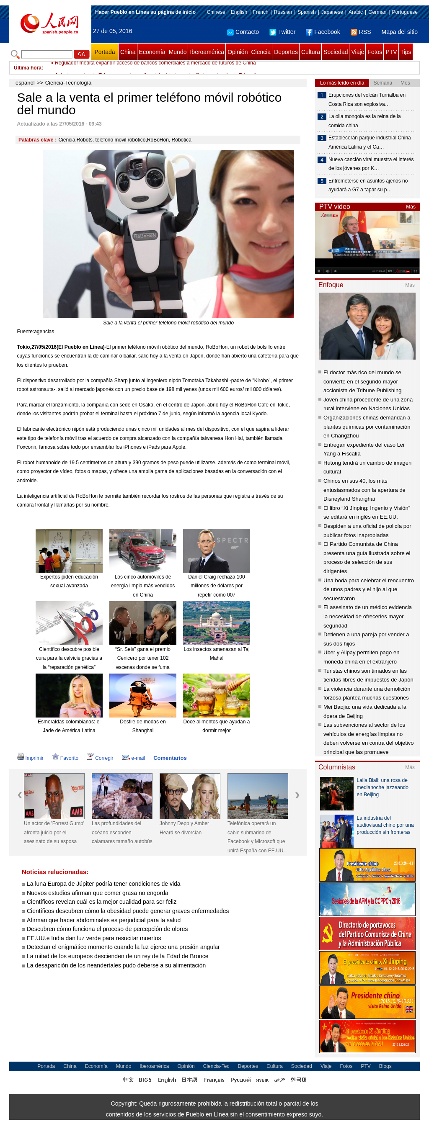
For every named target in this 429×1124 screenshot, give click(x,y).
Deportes (286, 52)
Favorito (65, 758)
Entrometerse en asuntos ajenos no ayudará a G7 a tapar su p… (368, 185)
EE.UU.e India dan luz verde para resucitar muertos (94, 938)
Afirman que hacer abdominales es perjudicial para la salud (104, 920)
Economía (152, 52)
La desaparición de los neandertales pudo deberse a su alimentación (116, 965)
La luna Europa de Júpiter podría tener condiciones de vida (104, 883)
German (377, 12)
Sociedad (335, 52)
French (260, 12)
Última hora (27, 68)
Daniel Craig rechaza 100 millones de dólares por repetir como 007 (216, 586)
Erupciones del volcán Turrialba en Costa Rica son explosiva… (367, 99)
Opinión (237, 52)
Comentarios (169, 758)
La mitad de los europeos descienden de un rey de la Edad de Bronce (118, 956)
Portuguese (405, 12)
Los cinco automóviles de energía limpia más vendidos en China (143, 586)
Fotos (374, 52)
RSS (361, 31)
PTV (391, 52)
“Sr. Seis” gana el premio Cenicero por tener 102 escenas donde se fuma (143, 658)
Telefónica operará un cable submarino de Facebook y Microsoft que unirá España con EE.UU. (256, 837)
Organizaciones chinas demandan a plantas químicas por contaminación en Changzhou (366, 426)
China (128, 52)
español (25, 83)
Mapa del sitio (400, 31)
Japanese (332, 12)
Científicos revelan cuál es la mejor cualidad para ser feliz (101, 901)
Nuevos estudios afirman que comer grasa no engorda (97, 893)
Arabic (356, 12)
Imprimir (30, 758)
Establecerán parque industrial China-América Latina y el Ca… (370, 142)
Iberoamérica (207, 52)
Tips (406, 52)
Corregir (100, 758)
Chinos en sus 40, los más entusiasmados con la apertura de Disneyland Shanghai (364, 490)
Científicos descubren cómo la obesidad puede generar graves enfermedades (128, 911)
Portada (104, 52)
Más (411, 207)
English (239, 12)
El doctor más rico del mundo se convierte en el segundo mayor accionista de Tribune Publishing (362, 381)
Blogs (385, 1066)
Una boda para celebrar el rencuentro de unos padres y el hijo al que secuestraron (368, 589)
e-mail (133, 758)
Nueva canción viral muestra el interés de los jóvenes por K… (370, 164)
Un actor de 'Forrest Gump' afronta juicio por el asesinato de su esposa (54, 832)
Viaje (357, 52)
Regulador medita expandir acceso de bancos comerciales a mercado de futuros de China (155, 68)
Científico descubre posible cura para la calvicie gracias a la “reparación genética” (69, 658)
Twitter (282, 31)
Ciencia (261, 52)
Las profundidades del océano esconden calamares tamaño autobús (122, 832)
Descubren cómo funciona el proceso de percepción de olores (107, 929)
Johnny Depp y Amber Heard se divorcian (184, 828)
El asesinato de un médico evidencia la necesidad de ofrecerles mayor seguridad (367, 616)
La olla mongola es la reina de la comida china (364, 121)
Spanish (306, 12)
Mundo (178, 52)
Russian (283, 12)
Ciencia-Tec (216, 1066)
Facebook (323, 31)
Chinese (216, 12)
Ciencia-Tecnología (68, 83)
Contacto (243, 31)
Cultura (310, 52)
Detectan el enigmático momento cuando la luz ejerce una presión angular (123, 947)
